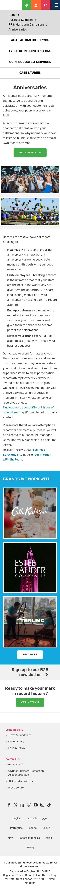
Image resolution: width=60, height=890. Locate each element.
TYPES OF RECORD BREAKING (30, 51)
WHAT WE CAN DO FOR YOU (30, 40)
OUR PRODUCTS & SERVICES (30, 62)
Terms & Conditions (19, 735)
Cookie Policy (16, 741)
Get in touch (15, 764)
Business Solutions (20, 19)
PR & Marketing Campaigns (26, 24)
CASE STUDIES (30, 72)
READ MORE (30, 654)
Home (12, 14)
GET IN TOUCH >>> (30, 152)
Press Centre (16, 787)
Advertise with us (22, 781)
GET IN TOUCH (30, 702)
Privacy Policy (16, 748)
